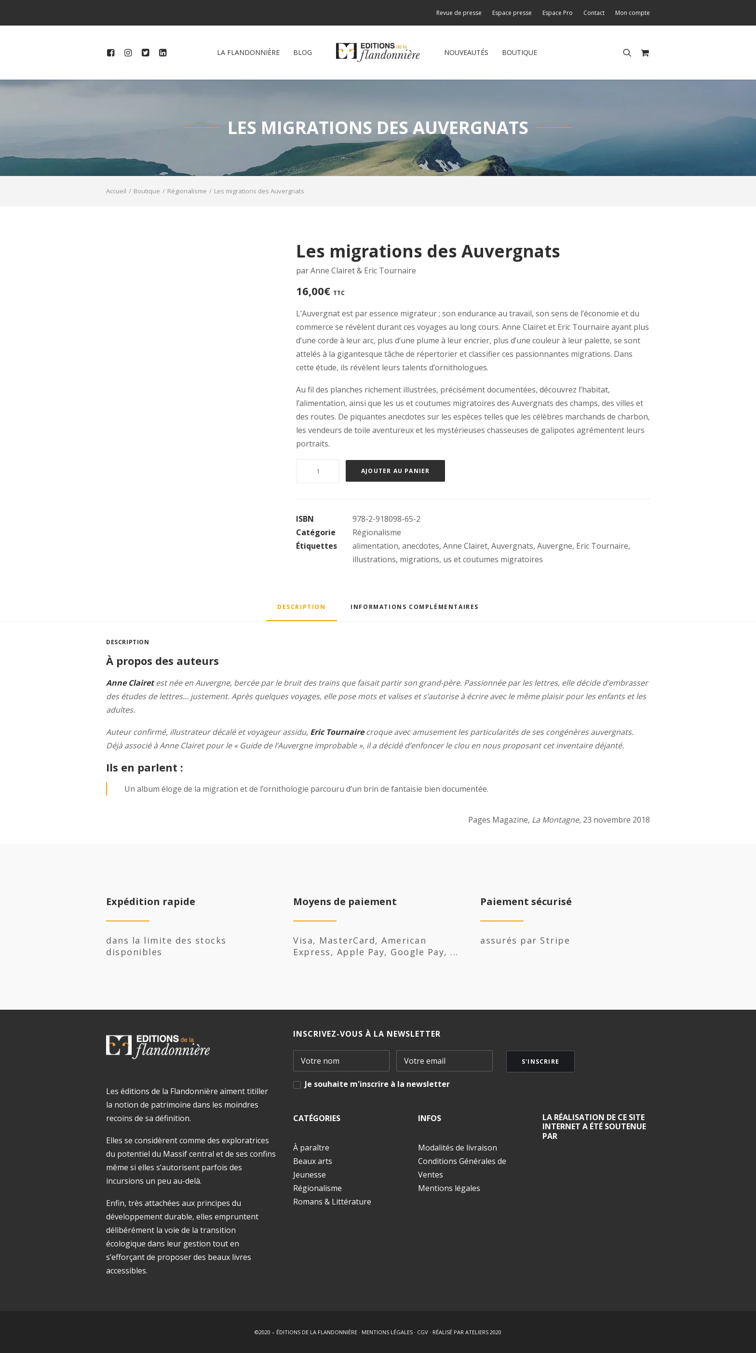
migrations (419, 559)
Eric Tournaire (602, 546)
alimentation (375, 546)
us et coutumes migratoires (493, 559)
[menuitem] (461, 13)
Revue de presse (459, 13)
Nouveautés (466, 52)
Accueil (116, 191)
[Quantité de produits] (317, 471)
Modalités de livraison (457, 1147)
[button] (112, 53)
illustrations (374, 559)
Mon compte (632, 13)
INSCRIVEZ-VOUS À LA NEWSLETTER (367, 1033)
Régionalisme (187, 191)
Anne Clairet (465, 546)
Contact (594, 13)
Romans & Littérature (332, 1201)
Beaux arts (312, 1161)
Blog (302, 52)
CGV (422, 1332)
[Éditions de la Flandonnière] (378, 52)
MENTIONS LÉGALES (387, 1332)
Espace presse (512, 13)
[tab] (414, 610)
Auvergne (554, 546)
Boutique (519, 52)
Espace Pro (557, 13)
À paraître (311, 1147)
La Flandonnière (248, 52)
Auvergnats (512, 546)
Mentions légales (449, 1188)
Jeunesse (309, 1174)
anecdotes (420, 546)
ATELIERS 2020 (483, 1332)
